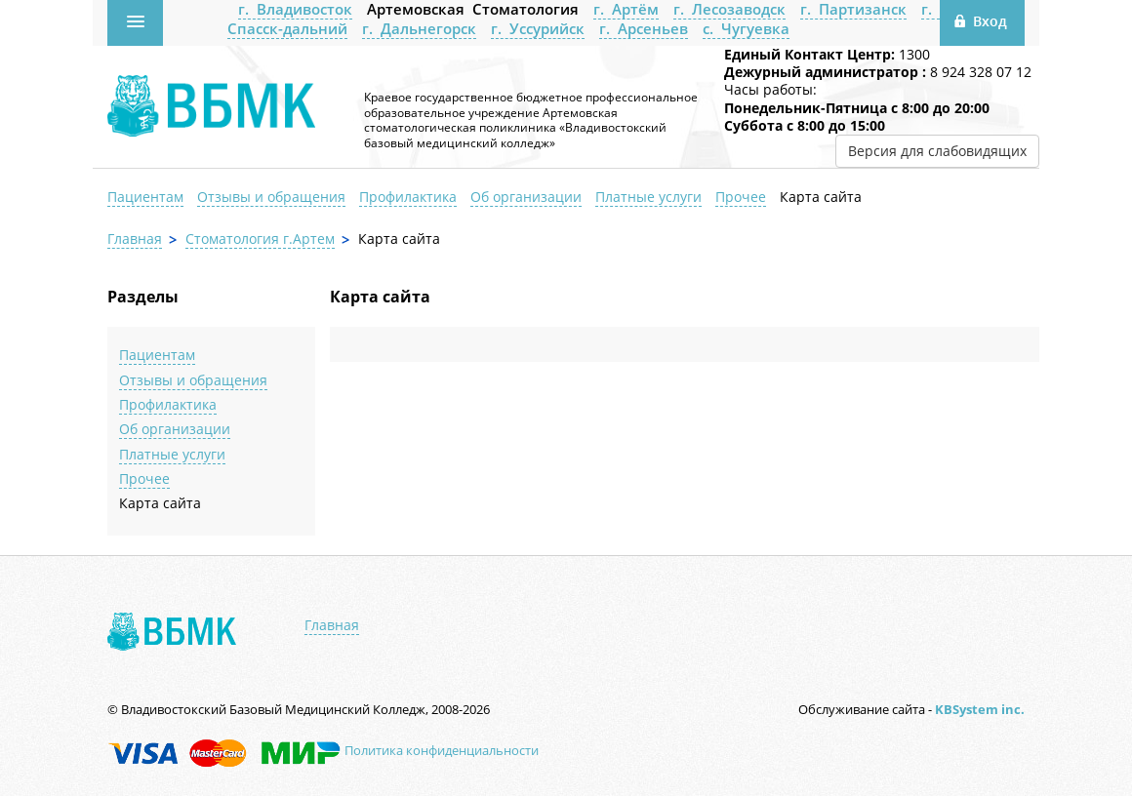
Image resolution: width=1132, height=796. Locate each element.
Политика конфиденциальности (441, 751)
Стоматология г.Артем (260, 238)
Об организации (526, 196)
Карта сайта (821, 196)
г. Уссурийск (538, 28)
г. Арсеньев (643, 28)
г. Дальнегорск (419, 28)
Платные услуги (648, 196)
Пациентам (145, 196)
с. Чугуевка (746, 28)
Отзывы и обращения (271, 196)
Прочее (740, 196)
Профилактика (408, 196)
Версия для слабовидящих (937, 150)
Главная (134, 238)
